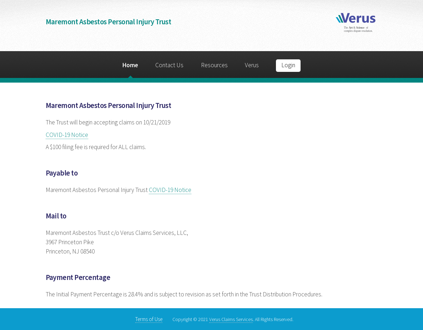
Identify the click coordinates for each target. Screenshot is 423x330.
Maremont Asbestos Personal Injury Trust (108, 21)
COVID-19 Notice (67, 135)
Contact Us (169, 65)
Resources (214, 65)
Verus (252, 65)
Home (130, 65)
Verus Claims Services (231, 319)
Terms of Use (148, 319)
